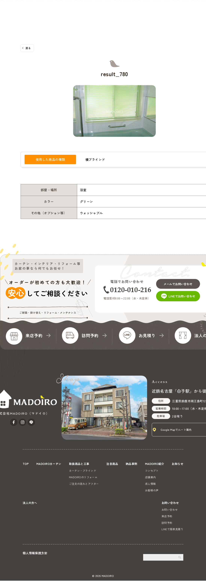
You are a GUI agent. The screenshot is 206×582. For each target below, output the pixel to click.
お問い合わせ (192, 13)
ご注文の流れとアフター (84, 484)
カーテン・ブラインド (82, 470)
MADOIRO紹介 (127, 17)
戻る (28, 48)
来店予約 (167, 517)
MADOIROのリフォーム (83, 477)
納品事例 (107, 17)
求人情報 (149, 484)
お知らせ (148, 17)
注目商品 (91, 17)
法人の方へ (165, 17)
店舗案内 (149, 477)
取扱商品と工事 (69, 17)
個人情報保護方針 (35, 554)
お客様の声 (150, 490)
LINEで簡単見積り (172, 530)
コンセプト (150, 470)
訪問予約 (167, 524)
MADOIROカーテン (41, 17)
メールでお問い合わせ (179, 282)
